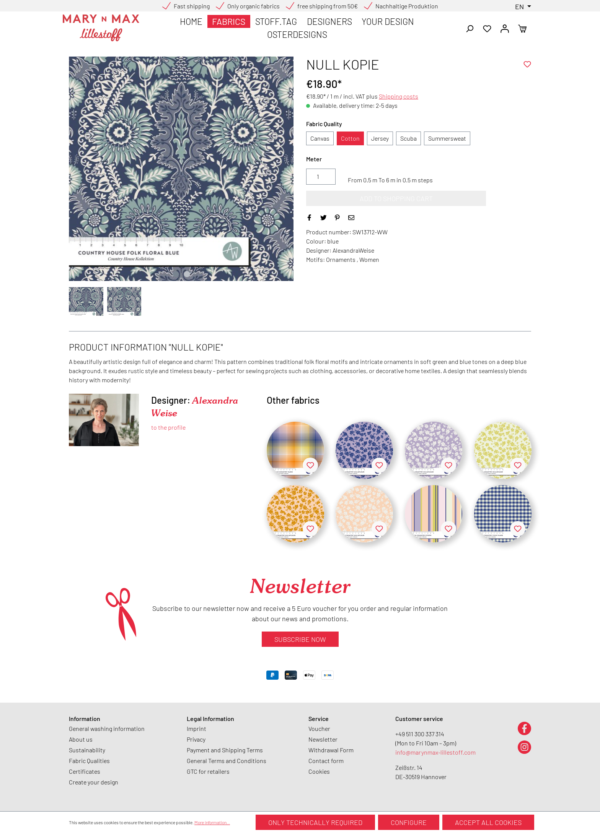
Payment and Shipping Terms (225, 749)
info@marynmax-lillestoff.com (435, 752)
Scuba (408, 138)
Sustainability (87, 749)
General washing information (107, 728)
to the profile (168, 427)
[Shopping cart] (522, 28)
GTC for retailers (208, 771)
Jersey (380, 138)
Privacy (196, 739)
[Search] (469, 28)
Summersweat (447, 138)
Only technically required (315, 822)
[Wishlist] (487, 28)
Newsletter (323, 739)
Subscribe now (300, 639)
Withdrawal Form (331, 749)
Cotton (350, 138)
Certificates (84, 771)
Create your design (93, 782)
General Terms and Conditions (226, 760)
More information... (212, 822)
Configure (409, 822)
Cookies (319, 771)
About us (81, 739)
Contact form (326, 760)
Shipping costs (398, 96)
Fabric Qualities (89, 760)
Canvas (319, 138)
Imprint (196, 728)
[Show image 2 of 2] (187, 274)
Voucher (319, 728)
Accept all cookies (488, 822)
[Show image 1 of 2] (176, 274)
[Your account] (505, 28)
